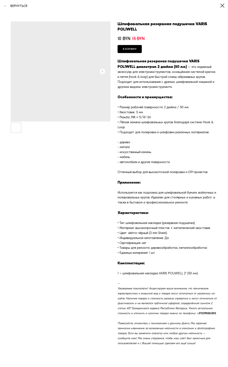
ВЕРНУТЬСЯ (17, 6)
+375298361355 (206, 313)
